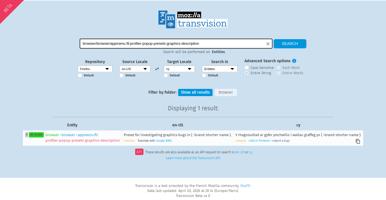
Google (160, 140)
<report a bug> (281, 140)
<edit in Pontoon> (259, 140)
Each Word (291, 68)
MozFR (245, 186)
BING (169, 140)
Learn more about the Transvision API (193, 158)
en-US (239, 152)
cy (250, 152)
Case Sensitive (262, 68)
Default (89, 75)
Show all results (195, 92)
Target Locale (179, 61)
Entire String (261, 73)
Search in (219, 61)
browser (226, 92)
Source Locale (135, 61)
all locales (36, 134)
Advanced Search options (267, 61)
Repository (95, 61)
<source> (129, 140)
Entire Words (292, 73)
